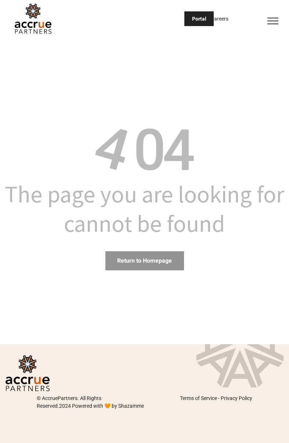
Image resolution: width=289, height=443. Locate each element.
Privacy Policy (236, 398)
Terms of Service (198, 398)
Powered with (87, 406)
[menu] (272, 20)
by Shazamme (128, 406)
